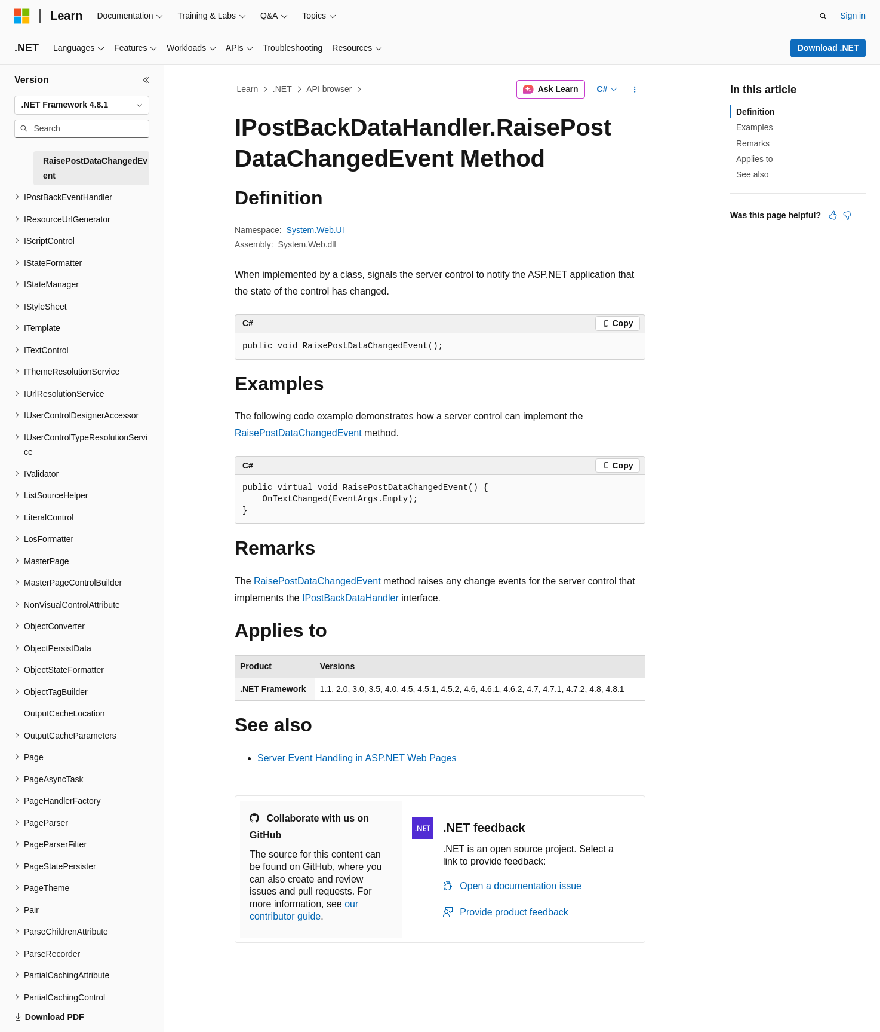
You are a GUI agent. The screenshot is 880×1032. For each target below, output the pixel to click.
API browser (329, 89)
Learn (248, 89)
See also (752, 174)
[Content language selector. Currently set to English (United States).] (72, 1009)
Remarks (753, 143)
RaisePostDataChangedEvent (298, 433)
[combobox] (81, 105)
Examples (754, 127)
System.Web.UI (315, 230)
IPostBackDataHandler (350, 598)
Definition (755, 112)
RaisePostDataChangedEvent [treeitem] (95, 168)
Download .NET (828, 48)
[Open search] (823, 16)
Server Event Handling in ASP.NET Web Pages (357, 758)
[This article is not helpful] (847, 215)
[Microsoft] (22, 16)
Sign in (853, 15)
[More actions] (634, 89)
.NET (282, 89)
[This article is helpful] (833, 215)
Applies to (754, 159)
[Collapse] (146, 80)
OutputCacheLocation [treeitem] (64, 713)
